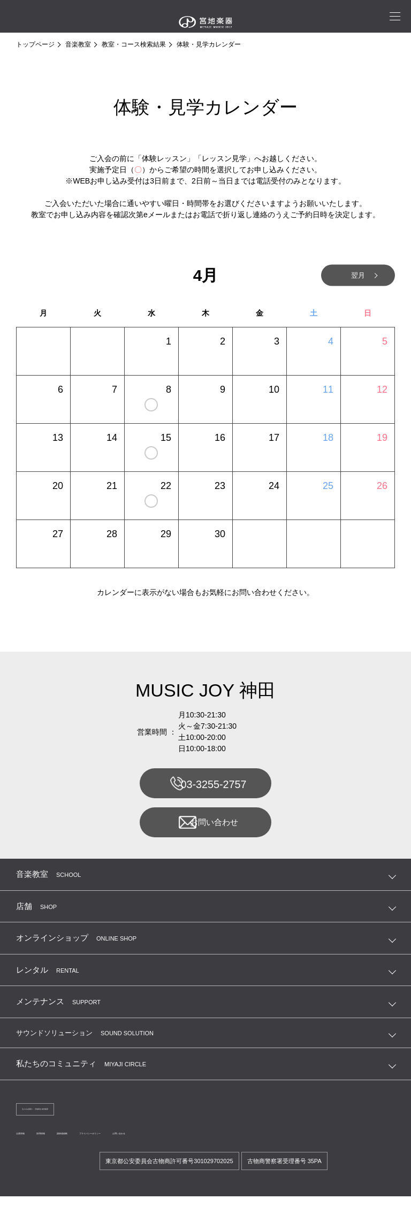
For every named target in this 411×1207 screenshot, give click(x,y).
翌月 (346, 275)
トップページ (35, 44)
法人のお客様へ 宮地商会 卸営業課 (70, 1116)
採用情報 (66, 1142)
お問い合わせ (204, 827)
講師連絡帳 (107, 1142)
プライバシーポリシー (167, 1142)
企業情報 (29, 1142)
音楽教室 (78, 44)
